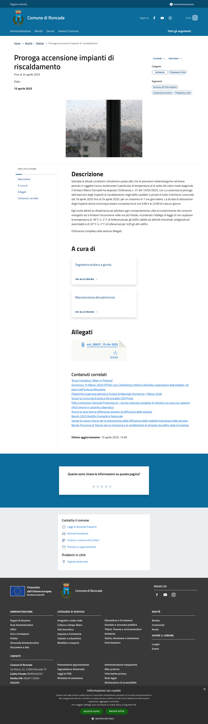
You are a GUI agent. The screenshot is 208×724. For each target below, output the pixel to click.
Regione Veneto (18, 4)
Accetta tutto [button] (92, 711)
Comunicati (158, 625)
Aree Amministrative (21, 625)
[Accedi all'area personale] (182, 4)
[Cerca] (194, 18)
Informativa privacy (115, 673)
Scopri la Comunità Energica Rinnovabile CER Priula (102, 398)
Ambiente (110, 634)
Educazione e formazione (118, 620)
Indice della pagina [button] (27, 168)
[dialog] (104, 705)
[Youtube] (157, 17)
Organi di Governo (20, 620)
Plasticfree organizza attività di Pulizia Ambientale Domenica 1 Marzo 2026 (116, 394)
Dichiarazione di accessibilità (120, 682)
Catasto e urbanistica (69, 638)
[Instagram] (165, 17)
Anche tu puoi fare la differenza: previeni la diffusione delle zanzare (111, 412)
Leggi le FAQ (64, 673)
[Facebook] (149, 17)
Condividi (159, 58)
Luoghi (156, 644)
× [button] (204, 689)
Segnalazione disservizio (71, 669)
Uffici (13, 629)
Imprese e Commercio (69, 634)
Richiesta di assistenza (70, 678)
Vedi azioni (176, 58)
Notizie (40, 43)
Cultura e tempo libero (69, 625)
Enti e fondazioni (19, 634)
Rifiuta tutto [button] (116, 711)
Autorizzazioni (112, 643)
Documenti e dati (19, 647)
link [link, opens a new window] (134, 704)
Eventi (155, 649)
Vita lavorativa (65, 629)
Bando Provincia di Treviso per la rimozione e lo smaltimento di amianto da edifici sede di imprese (130, 425)
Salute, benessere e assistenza (122, 638)
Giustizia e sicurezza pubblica (121, 625)
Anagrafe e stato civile (69, 620)
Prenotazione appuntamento (73, 665)
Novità (28, 43)
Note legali (111, 678)
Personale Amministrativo (24, 643)
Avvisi (155, 629)
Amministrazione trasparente (121, 665)
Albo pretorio (112, 669)
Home (17, 43)
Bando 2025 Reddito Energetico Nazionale (97, 416)
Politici (14, 638)
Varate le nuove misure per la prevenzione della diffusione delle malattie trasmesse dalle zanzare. (129, 421)
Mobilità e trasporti (68, 643)
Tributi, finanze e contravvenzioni (123, 629)
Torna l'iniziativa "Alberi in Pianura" (92, 380)
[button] (104, 718)
